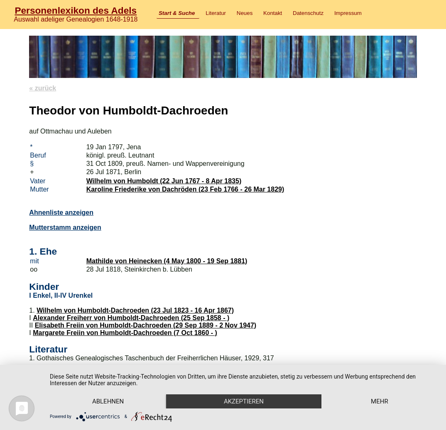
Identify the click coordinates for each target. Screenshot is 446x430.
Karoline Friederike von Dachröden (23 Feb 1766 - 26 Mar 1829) (185, 189)
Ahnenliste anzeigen (61, 212)
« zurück (42, 88)
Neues (245, 13)
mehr (379, 401)
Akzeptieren (244, 401)
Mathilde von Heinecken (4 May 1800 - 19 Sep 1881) (167, 261)
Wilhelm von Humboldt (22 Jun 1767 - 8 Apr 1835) (164, 181)
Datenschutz (308, 13)
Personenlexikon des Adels (76, 10)
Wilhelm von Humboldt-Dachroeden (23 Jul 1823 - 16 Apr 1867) (135, 310)
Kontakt (272, 13)
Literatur (216, 13)
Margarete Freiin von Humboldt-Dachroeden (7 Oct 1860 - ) (125, 332)
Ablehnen (108, 401)
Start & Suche (177, 13)
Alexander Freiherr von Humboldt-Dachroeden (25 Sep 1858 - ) (131, 317)
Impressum (348, 13)
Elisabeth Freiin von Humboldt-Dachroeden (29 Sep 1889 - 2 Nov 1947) (145, 325)
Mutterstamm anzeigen (65, 227)
